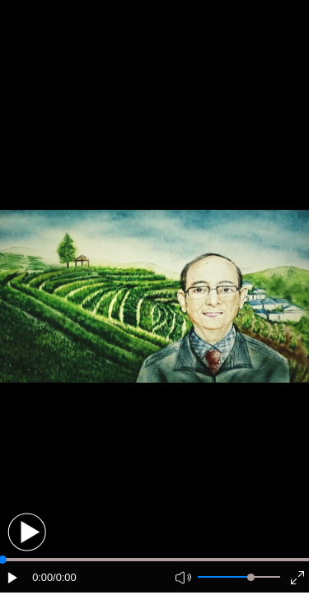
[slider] (251, 577)
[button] (27, 532)
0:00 (42, 577)
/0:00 (64, 577)
